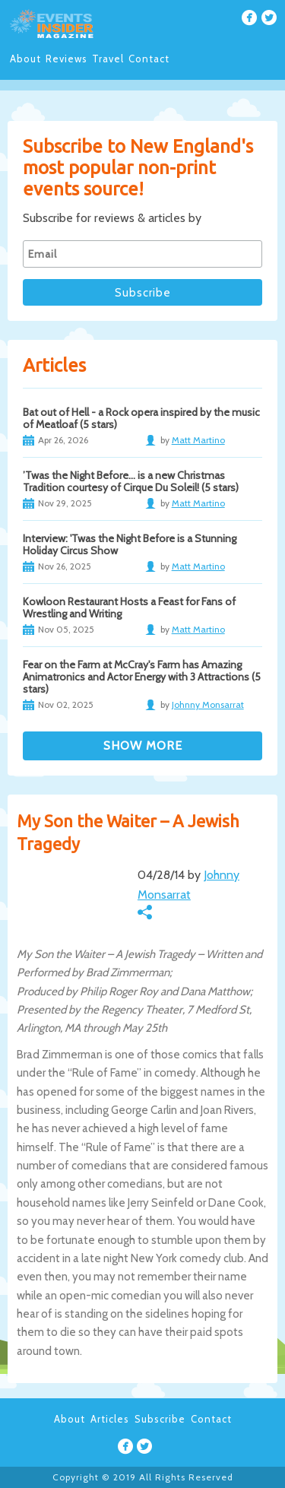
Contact (148, 58)
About (25, 58)
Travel (108, 58)
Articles (109, 1419)
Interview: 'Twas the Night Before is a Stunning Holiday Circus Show (129, 544)
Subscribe (160, 1419)
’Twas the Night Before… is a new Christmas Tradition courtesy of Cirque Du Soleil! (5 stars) (131, 481)
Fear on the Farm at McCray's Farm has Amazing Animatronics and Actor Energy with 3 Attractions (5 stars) (142, 677)
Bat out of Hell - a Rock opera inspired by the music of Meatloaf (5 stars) (141, 418)
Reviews (66, 58)
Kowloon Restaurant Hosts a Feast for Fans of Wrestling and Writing (129, 607)
